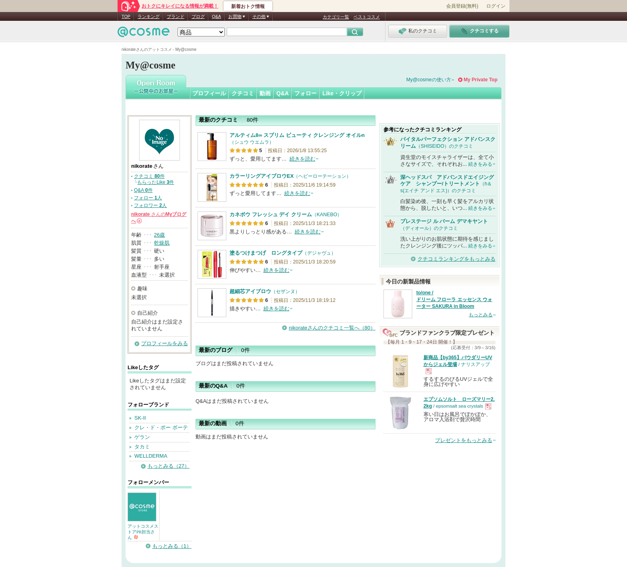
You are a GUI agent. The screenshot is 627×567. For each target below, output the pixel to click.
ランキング (149, 16)
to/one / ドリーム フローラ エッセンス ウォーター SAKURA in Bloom (454, 299)
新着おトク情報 (248, 6)
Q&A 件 (143, 190)
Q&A (216, 16)
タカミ (142, 447)
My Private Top (480, 79)
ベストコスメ (366, 16)
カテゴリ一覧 (336, 16)
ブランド (175, 16)
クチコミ (243, 93)
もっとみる (481, 315)
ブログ (198, 16)
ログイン (495, 6)
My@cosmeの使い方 (428, 79)
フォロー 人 (148, 198)
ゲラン (142, 437)
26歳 (159, 235)
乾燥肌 (162, 243)
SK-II (140, 418)
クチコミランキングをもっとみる (456, 259)
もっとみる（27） (169, 466)
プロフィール (209, 93)
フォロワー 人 (150, 205)
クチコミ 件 (149, 176)
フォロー (305, 93)
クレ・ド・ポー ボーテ (161, 427)
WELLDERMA (150, 456)
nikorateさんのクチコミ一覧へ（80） (332, 328)
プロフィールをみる (164, 343)
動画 (265, 93)
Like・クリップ (341, 93)
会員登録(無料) (462, 6)
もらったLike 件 (155, 182)
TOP (126, 16)
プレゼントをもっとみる (463, 440)
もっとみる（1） (172, 546)
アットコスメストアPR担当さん (143, 532)
